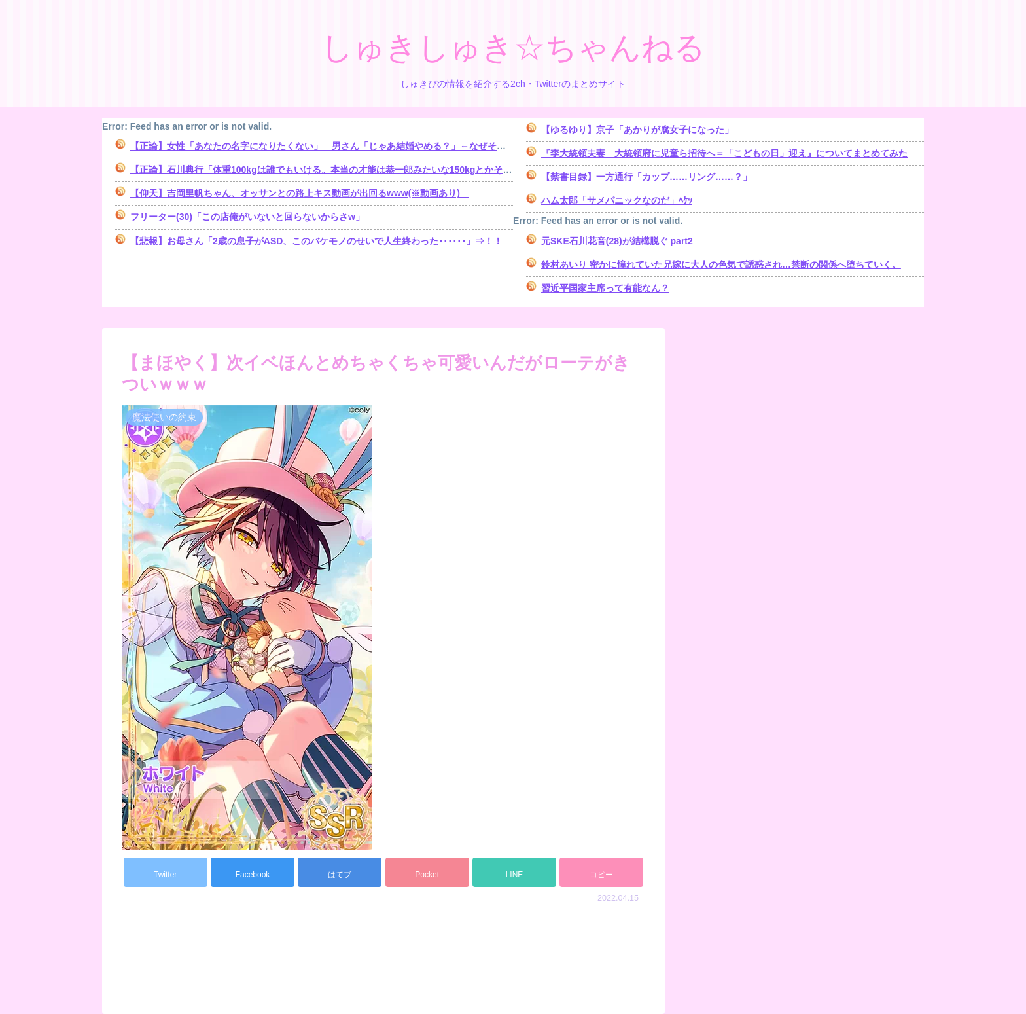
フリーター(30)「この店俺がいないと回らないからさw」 (247, 216)
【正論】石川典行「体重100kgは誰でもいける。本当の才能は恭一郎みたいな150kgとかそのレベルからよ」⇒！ (362, 169)
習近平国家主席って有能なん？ (605, 288)
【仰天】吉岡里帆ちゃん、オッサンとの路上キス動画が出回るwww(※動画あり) (299, 193)
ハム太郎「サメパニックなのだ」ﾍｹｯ (616, 200)
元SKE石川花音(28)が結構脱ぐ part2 (617, 241)
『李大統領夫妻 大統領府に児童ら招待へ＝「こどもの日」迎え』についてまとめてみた (724, 153)
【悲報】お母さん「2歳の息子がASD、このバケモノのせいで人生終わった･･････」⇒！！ (316, 241)
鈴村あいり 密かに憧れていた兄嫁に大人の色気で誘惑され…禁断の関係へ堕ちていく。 (721, 264)
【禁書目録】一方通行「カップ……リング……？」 (646, 177)
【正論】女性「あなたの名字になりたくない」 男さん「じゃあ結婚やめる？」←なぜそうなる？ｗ (336, 146)
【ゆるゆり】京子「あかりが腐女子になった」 (637, 129)
